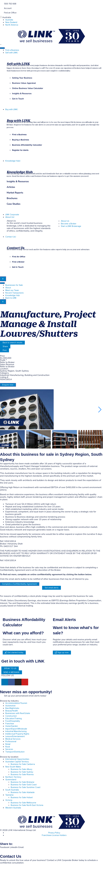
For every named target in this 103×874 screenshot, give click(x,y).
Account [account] (8, 8)
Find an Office (10, 13)
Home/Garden (11, 726)
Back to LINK (10, 298)
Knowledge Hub (12, 161)
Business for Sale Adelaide (23, 792)
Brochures (12, 198)
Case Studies (13, 204)
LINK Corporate (12, 215)
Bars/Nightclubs (12, 708)
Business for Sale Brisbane (22, 782)
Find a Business (12, 50)
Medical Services (13, 739)
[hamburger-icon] (2, 48)
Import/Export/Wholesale (16, 729)
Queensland (10, 780)
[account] (1, 8)
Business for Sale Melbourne (23, 803)
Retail (7, 744)
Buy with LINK (11, 109)
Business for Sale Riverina (22, 775)
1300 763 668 (10, 4)
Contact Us (10, 237)
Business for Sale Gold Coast (24, 785)
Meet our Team (12, 290)
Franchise (9, 724)
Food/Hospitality (12, 721)
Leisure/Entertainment (15, 736)
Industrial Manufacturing (16, 731)
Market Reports (15, 192)
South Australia (12, 790)
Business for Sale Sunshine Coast (25, 787)
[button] (100, 410)
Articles (11, 187)
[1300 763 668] (1, 4)
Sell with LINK (11, 53)
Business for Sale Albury (21, 769)
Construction (11, 716)
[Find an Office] (1, 12)
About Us (9, 217)
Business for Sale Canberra (23, 764)
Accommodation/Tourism (16, 703)
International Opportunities (17, 759)
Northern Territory (13, 777)
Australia (6, 17)
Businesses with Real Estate (17, 713)
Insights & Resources (18, 181)
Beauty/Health (11, 711)
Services (9, 749)
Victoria (8, 800)
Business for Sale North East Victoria (27, 805)
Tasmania (9, 795)
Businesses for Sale (14, 285)
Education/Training (13, 719)
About (8, 288)
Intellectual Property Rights (17, 734)
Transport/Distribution (15, 752)
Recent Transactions (14, 293)
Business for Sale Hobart (22, 798)
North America (11, 25)
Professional (10, 742)
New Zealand (11, 22)
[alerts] (1, 696)
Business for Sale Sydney (22, 772)
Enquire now (7, 384)
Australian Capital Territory (17, 762)
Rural (7, 747)
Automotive (10, 706)
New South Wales (13, 767)
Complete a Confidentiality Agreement (19, 584)
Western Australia (13, 808)
